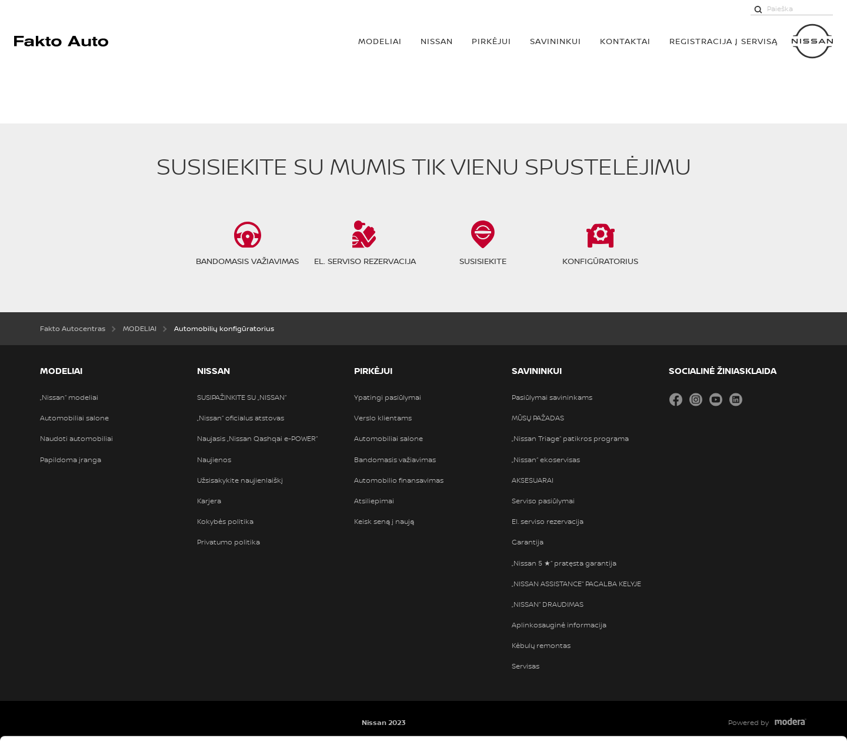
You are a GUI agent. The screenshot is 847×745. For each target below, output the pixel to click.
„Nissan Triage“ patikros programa (570, 438)
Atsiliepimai (374, 501)
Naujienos (214, 460)
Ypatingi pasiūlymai (387, 397)
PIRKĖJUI (491, 40)
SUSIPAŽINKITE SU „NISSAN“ (241, 397)
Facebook (676, 399)
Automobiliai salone (74, 418)
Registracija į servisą (723, 40)
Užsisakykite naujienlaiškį (240, 480)
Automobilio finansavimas (398, 480)
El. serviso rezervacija (547, 521)
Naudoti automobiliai (76, 438)
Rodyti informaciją (581, 722)
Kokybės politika (225, 521)
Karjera (209, 501)
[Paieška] (758, 8)
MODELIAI (380, 40)
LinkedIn (736, 399)
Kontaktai (625, 40)
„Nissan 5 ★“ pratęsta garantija (564, 563)
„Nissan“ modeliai (69, 397)
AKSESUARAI (532, 480)
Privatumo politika (228, 542)
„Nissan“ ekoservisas (546, 460)
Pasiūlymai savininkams (552, 397)
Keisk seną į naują (384, 521)
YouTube (716, 399)
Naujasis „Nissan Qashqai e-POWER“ (257, 438)
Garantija (527, 542)
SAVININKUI (555, 40)
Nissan (437, 40)
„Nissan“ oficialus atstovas (240, 418)
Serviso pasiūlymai (543, 501)
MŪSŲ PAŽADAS (538, 418)
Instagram (696, 399)
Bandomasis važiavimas (395, 460)
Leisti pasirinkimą (748, 633)
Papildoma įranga (70, 460)
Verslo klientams (383, 418)
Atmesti (748, 670)
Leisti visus (748, 596)
